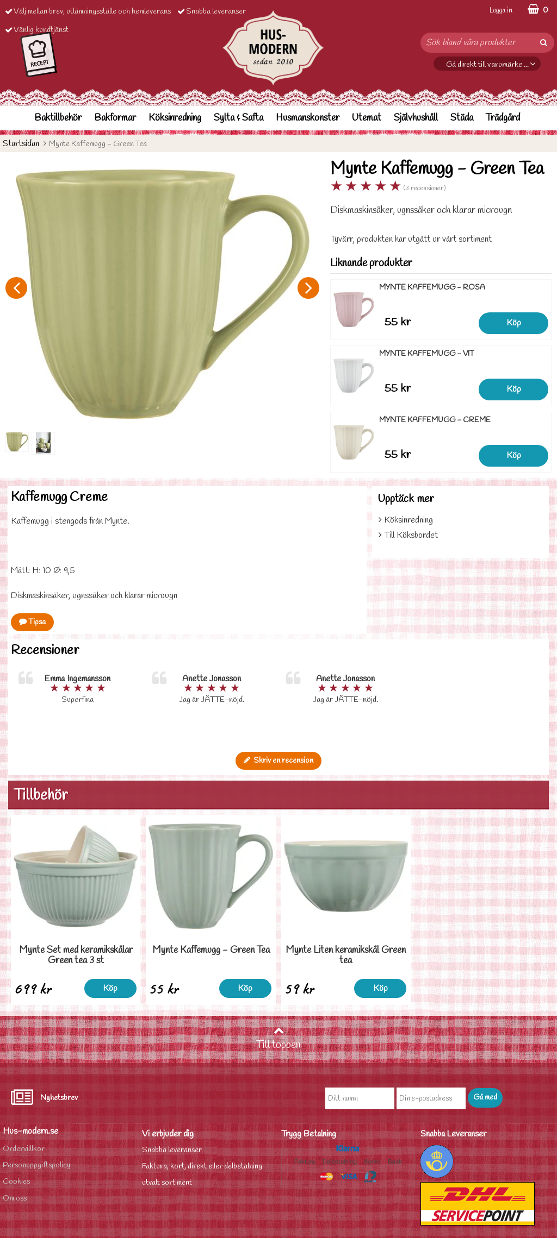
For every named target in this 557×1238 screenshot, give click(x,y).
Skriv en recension (278, 761)
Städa (461, 118)
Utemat (366, 118)
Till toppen (278, 1038)
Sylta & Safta (238, 118)
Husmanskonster (307, 118)
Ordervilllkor (24, 1149)
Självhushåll (416, 118)
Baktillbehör (58, 118)
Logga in (501, 10)
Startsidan (21, 143)
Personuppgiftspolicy (37, 1165)
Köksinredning (174, 118)
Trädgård (503, 118)
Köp (513, 323)
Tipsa (32, 622)
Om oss (15, 1198)
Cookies (16, 1182)
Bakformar (115, 118)
